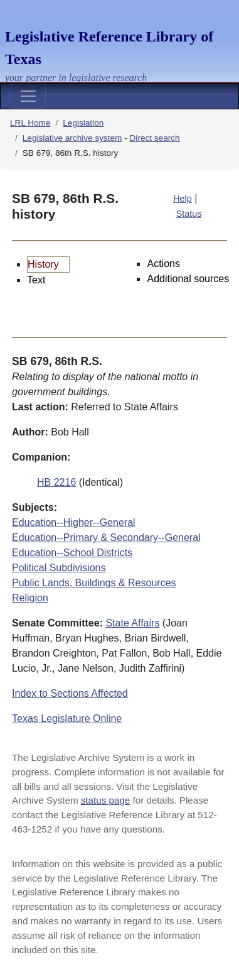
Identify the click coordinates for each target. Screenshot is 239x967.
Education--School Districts (72, 552)
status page (105, 800)
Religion (30, 598)
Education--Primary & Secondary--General (106, 537)
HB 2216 (56, 482)
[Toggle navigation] (28, 96)
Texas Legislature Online (67, 718)
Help (182, 199)
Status (189, 214)
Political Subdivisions (58, 567)
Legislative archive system (72, 138)
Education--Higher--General (73, 522)
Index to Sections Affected (70, 693)
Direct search (155, 138)
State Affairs (132, 623)
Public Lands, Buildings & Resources (94, 582)
